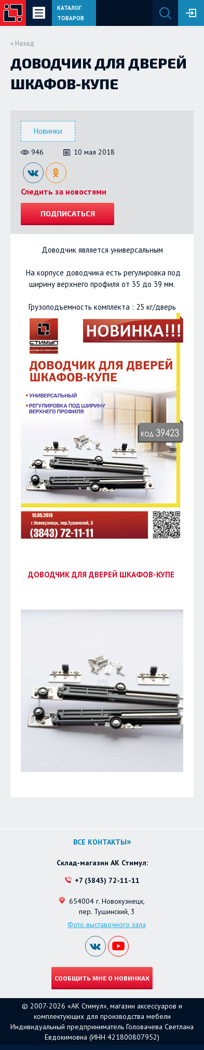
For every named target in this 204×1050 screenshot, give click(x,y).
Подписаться (67, 213)
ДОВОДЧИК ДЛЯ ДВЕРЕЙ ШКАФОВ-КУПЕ (102, 574)
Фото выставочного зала (106, 924)
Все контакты (100, 842)
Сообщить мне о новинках (102, 978)
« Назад (22, 43)
